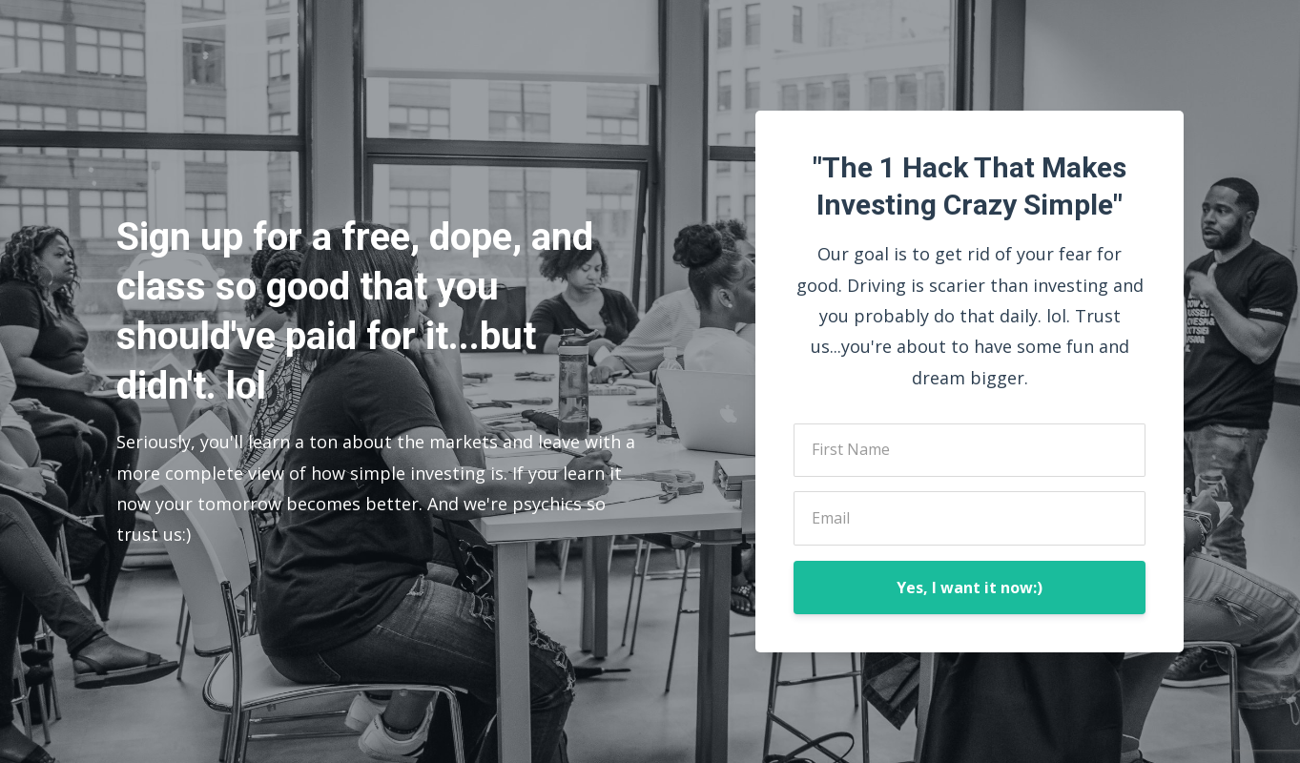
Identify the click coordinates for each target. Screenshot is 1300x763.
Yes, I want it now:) (969, 587)
